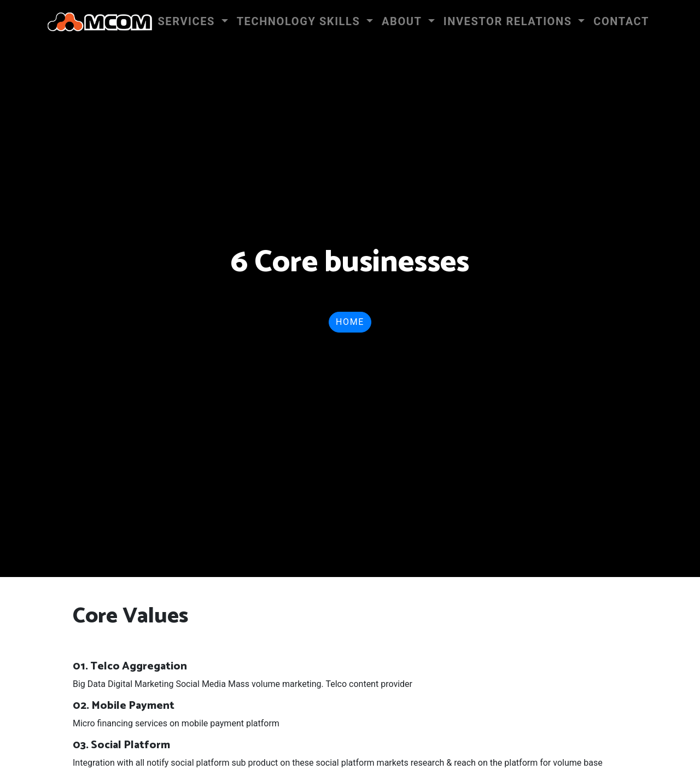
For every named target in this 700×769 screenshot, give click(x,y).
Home (350, 322)
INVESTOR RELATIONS (509, 21)
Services (188, 21)
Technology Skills (300, 21)
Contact (621, 21)
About (403, 21)
